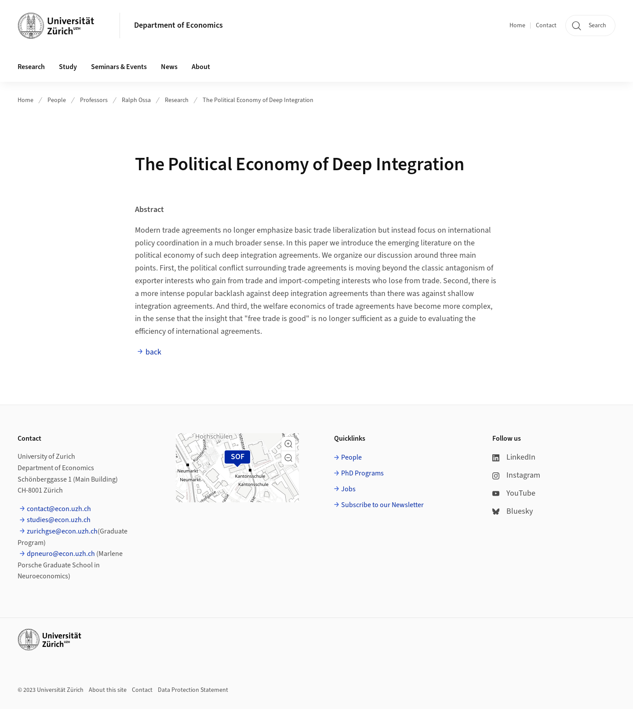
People (56, 100)
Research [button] (31, 67)
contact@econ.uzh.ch (59, 509)
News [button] (169, 67)
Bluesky (512, 511)
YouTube (513, 493)
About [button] (201, 67)
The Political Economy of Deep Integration (258, 100)
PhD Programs (362, 473)
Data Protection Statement (193, 690)
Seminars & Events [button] (119, 67)
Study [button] (68, 67)
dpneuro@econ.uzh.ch (61, 554)
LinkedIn (513, 457)
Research (177, 100)
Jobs (348, 489)
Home (517, 25)
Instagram (516, 475)
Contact (546, 25)
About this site (108, 690)
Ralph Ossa (136, 100)
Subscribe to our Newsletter (382, 505)
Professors (94, 100)
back (153, 352)
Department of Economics (178, 25)
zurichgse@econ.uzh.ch (62, 531)
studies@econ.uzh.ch (59, 520)
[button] (288, 444)
